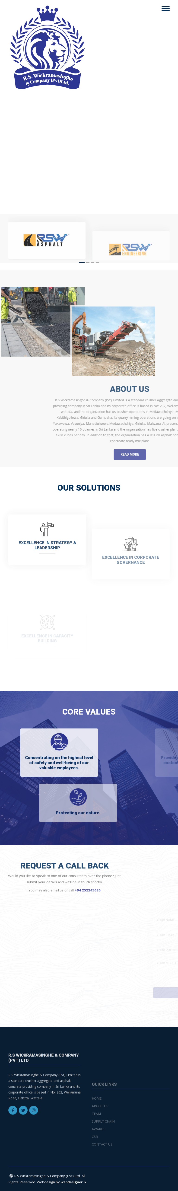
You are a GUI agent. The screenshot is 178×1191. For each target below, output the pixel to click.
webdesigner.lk (73, 1182)
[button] (81, 262)
